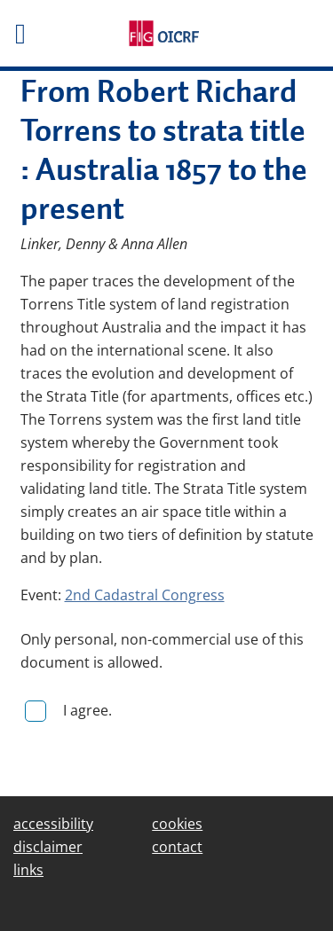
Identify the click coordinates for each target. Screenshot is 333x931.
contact (177, 847)
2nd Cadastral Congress (145, 595)
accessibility (53, 823)
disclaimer (48, 847)
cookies (177, 823)
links (28, 870)
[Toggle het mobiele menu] (55, 34)
